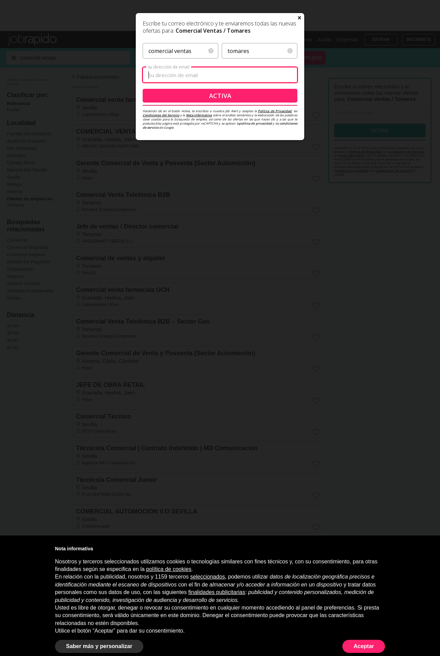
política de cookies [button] (168, 569)
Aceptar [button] (363, 646)
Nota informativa (199, 181)
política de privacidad (255, 189)
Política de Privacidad (275, 177)
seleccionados (207, 577)
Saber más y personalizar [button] (99, 646)
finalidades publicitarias (216, 592)
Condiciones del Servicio (161, 181)
